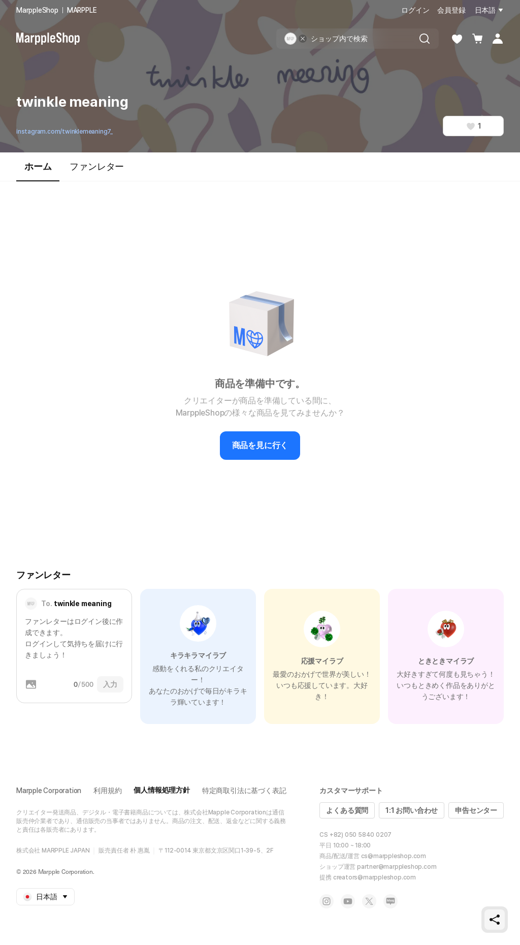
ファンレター (97, 166)
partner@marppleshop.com (396, 866)
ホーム (37, 171)
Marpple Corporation (48, 790)
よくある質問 (347, 810)
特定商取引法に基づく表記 (244, 790)
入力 (110, 684)
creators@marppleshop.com (374, 877)
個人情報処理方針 (161, 790)
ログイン (415, 10)
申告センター (476, 810)
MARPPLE (82, 10)
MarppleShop (37, 10)
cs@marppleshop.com (393, 856)
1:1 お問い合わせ (411, 810)
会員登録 (451, 10)
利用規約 (107, 790)
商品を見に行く (260, 445)
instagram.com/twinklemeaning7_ (64, 131)
